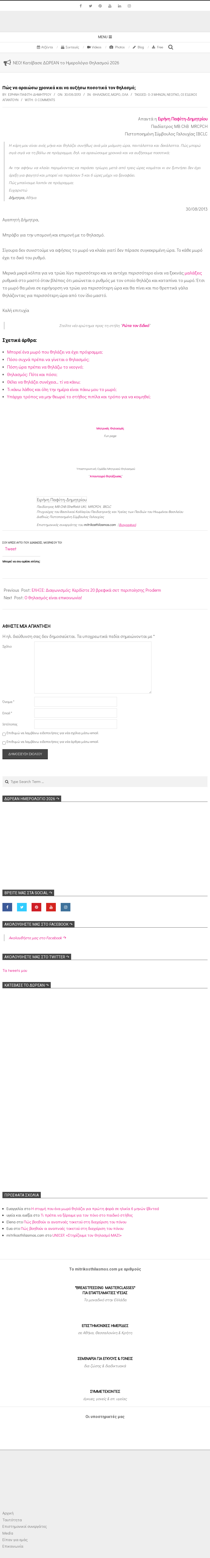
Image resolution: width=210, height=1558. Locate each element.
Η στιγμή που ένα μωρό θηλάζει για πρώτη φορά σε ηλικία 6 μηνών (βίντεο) (95, 1208)
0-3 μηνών (156, 94)
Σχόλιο (7, 646)
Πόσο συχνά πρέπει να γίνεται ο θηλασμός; (48, 359)
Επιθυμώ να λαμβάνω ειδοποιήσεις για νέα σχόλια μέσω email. (53, 733)
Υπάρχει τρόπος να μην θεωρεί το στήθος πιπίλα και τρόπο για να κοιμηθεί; (79, 396)
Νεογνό (173, 94)
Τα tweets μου (14, 970)
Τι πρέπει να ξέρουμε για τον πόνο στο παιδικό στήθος (87, 1215)
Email (7, 713)
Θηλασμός (101, 94)
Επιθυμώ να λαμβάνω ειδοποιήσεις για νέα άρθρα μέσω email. (53, 741)
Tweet (11, 549)
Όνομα (8, 701)
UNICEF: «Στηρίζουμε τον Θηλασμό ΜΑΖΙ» (87, 1235)
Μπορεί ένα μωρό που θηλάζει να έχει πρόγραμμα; (55, 352)
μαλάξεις (193, 273)
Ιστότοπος (9, 724)
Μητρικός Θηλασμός (110, 428)
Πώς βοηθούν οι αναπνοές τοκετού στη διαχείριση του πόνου (75, 1221)
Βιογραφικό (127, 524)
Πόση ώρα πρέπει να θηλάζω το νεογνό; (45, 367)
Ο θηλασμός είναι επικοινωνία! (53, 597)
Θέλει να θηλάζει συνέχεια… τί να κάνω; (43, 382)
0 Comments (45, 99)
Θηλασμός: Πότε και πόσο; (32, 374)
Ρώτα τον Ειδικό (135, 325)
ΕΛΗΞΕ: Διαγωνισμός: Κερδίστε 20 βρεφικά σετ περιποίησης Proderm (96, 590)
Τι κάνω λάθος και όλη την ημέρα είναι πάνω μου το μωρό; (62, 389)
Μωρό (115, 94)
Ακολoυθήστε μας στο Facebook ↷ (38, 924)
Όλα (125, 94)
